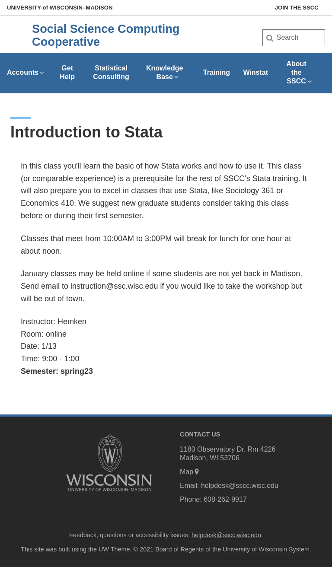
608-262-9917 (225, 499)
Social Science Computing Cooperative (105, 35)
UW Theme (114, 549)
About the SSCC (299, 72)
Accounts (26, 72)
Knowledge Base (164, 72)
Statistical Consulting (111, 72)
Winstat (255, 72)
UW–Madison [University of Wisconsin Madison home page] (60, 7)
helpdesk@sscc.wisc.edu (239, 485)
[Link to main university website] (109, 493)
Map (190, 471)
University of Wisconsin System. (267, 549)
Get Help (67, 72)
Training (216, 72)
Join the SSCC (297, 7)
